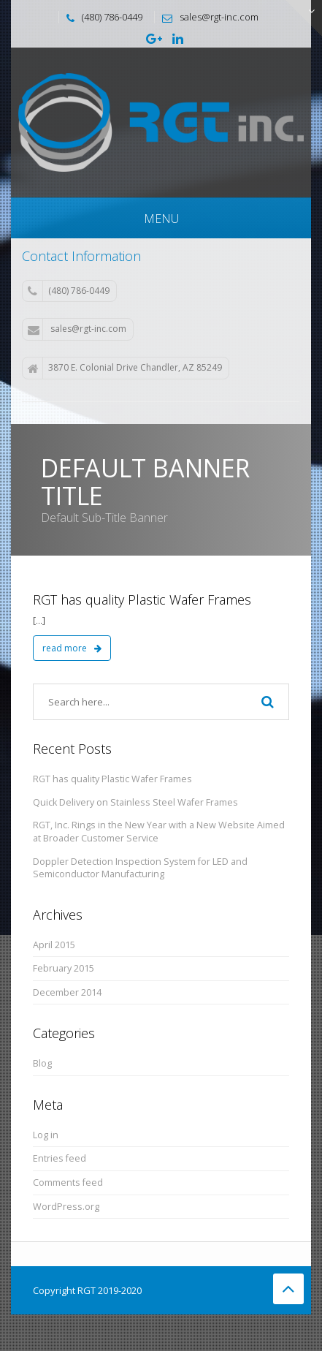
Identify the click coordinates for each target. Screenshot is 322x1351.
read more (71, 648)
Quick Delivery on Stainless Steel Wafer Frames (135, 802)
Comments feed (68, 1182)
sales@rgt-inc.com (77, 329)
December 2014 (67, 992)
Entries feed (59, 1158)
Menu (161, 219)
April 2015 (54, 945)
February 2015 (63, 968)
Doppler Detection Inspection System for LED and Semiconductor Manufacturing (140, 868)
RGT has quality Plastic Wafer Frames (142, 599)
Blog (42, 1063)
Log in (45, 1135)
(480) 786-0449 (69, 291)
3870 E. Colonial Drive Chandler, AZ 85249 (125, 367)
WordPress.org (66, 1206)
